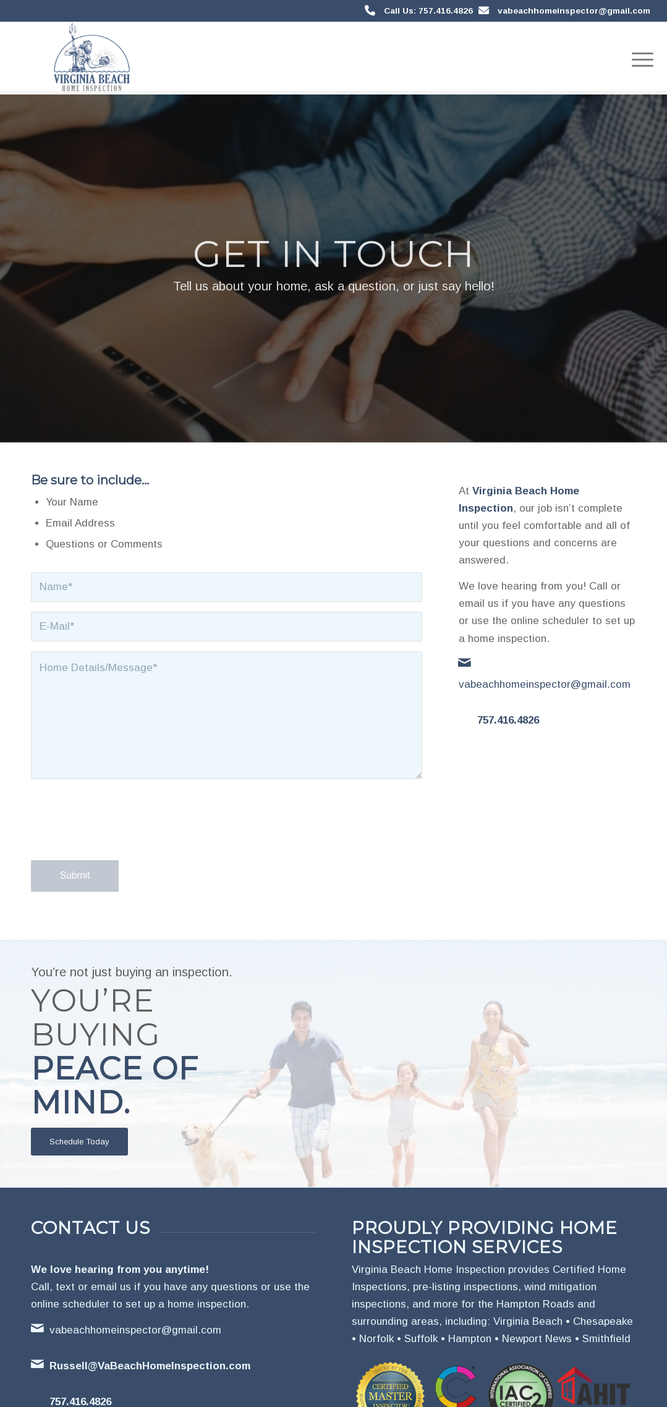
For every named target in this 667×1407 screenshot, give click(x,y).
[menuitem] (638, 58)
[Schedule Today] (79, 1142)
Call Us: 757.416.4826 (428, 10)
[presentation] (125, 831)
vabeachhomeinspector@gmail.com (574, 10)
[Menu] (638, 58)
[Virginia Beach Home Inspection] (92, 58)
